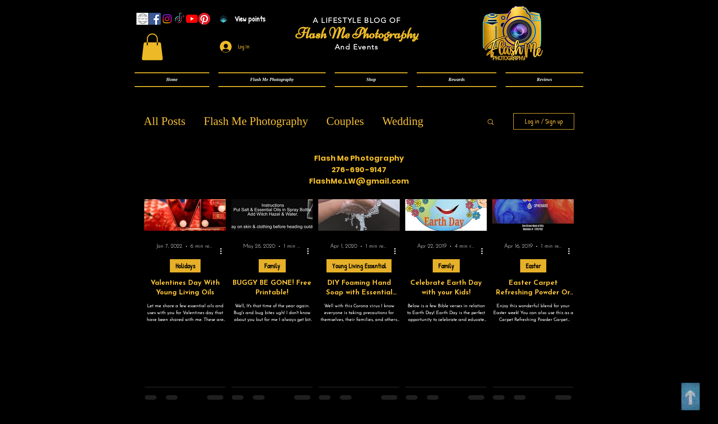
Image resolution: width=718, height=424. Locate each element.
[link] (152, 46)
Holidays (185, 265)
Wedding (403, 121)
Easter (533, 265)
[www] (142, 19)
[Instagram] (167, 19)
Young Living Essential (359, 265)
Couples (345, 121)
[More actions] (223, 251)
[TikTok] (179, 19)
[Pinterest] (204, 19)
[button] (272, 79)
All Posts (164, 121)
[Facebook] (155, 19)
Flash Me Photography (256, 121)
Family (272, 265)
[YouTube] (192, 19)
